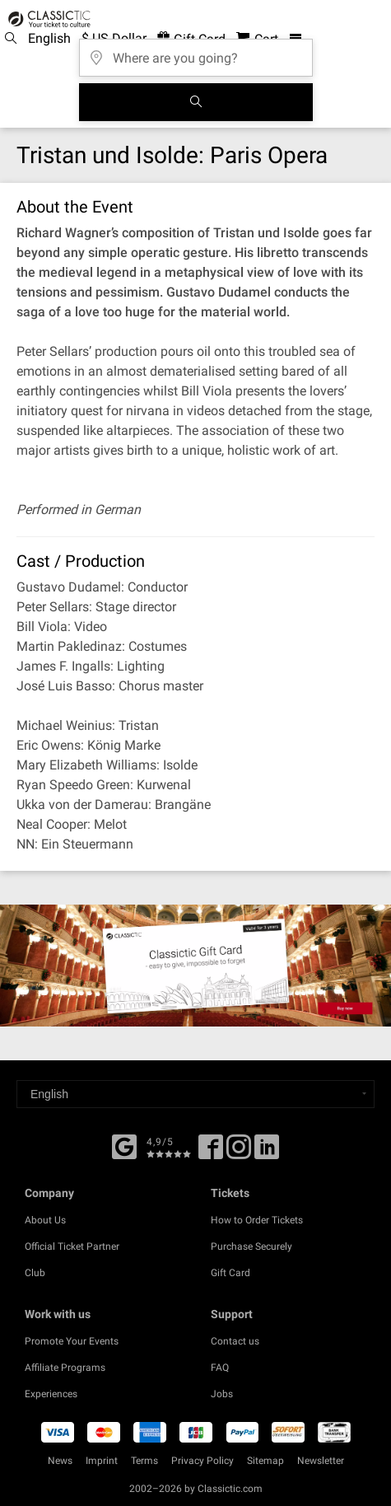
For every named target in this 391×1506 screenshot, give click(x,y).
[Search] (196, 102)
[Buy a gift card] (195, 965)
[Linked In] (266, 1152)
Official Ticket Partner (72, 1246)
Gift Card (230, 1273)
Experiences (51, 1394)
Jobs (222, 1394)
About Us (45, 1220)
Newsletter (320, 1460)
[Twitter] (238, 1152)
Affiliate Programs (65, 1367)
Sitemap (265, 1460)
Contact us (235, 1341)
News (60, 1460)
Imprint (102, 1460)
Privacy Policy (202, 1460)
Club (35, 1273)
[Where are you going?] (196, 52)
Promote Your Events (72, 1341)
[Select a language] (195, 1094)
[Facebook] (124, 1145)
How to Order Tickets (257, 1220)
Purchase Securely (251, 1246)
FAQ (220, 1367)
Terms (144, 1460)
